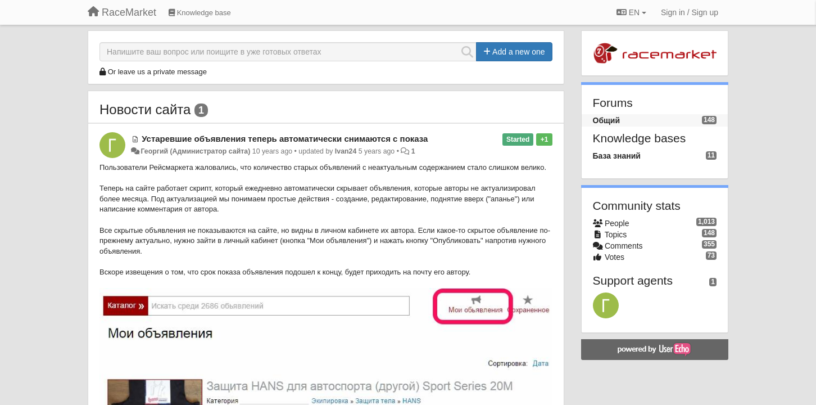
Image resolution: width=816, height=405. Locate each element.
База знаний (617, 155)
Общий (606, 120)
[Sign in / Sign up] (689, 12)
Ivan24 (345, 151)
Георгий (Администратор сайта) (195, 151)
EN (631, 12)
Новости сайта (145, 109)
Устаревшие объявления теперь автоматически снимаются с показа (285, 138)
